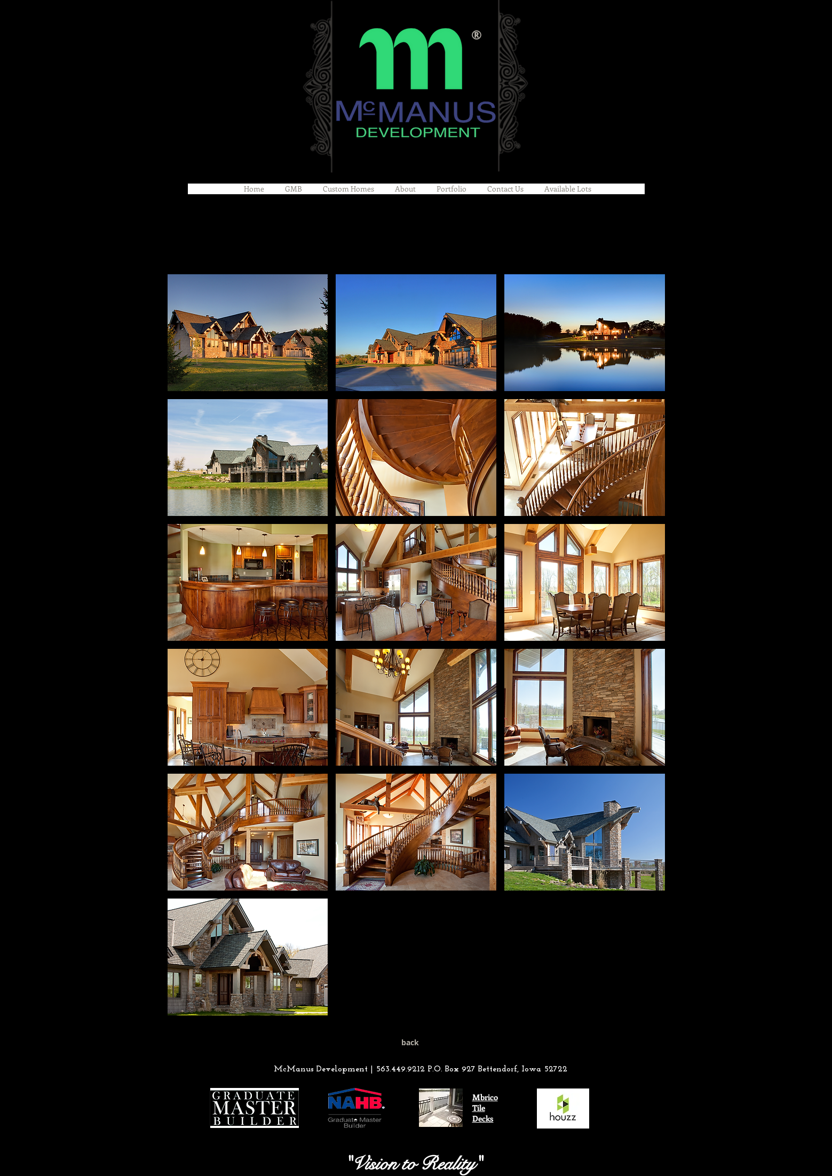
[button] (567, 189)
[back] (410, 1042)
